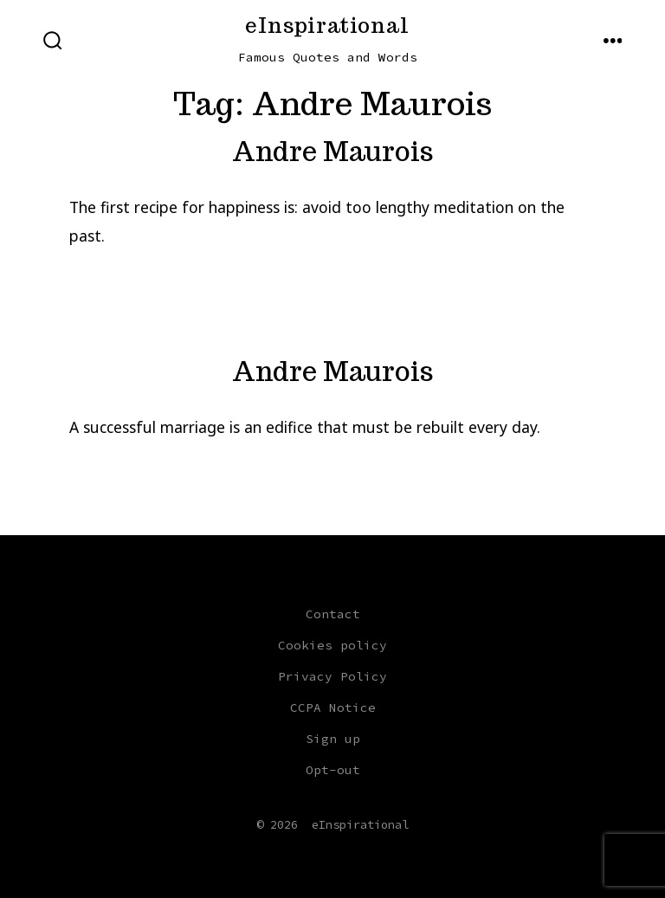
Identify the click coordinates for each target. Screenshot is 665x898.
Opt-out (333, 770)
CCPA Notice (333, 707)
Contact (333, 614)
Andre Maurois (333, 151)
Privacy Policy (332, 676)
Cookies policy (332, 645)
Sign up (333, 738)
